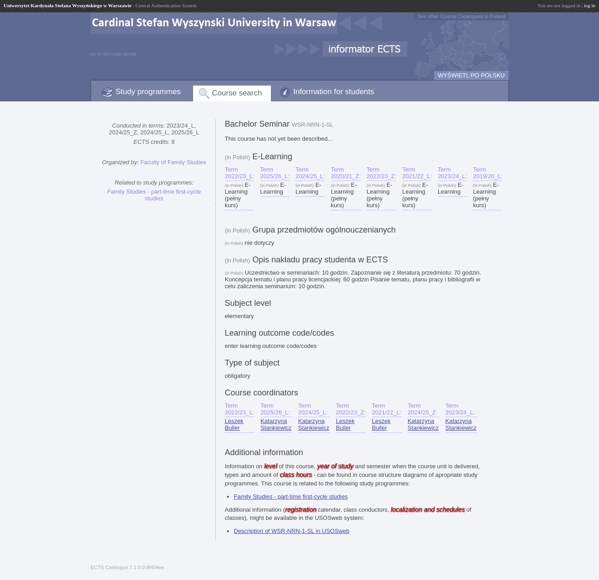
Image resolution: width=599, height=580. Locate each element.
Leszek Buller (234, 424)
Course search (237, 93)
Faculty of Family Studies (173, 162)
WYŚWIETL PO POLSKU (471, 75)
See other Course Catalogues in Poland (461, 16)
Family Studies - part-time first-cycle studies (154, 195)
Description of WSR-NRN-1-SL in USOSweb (291, 531)
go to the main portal (113, 54)
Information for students (333, 91)
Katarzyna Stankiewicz (276, 424)
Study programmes (148, 91)
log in (589, 5)
